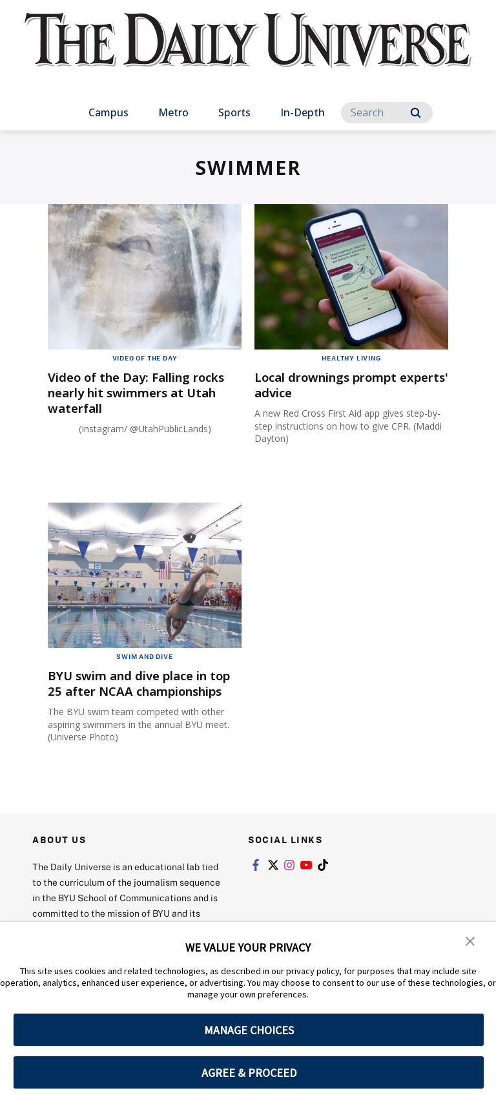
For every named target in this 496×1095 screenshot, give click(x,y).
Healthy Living (351, 358)
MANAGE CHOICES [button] (249, 1030)
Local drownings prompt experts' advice (333, 384)
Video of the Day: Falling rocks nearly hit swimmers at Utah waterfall (141, 392)
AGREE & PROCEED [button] (249, 1072)
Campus (108, 112)
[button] (470, 940)
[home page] (248, 51)
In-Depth (302, 112)
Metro (173, 112)
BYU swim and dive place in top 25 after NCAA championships (135, 691)
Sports (234, 112)
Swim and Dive (144, 656)
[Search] (386, 112)
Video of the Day (145, 358)
